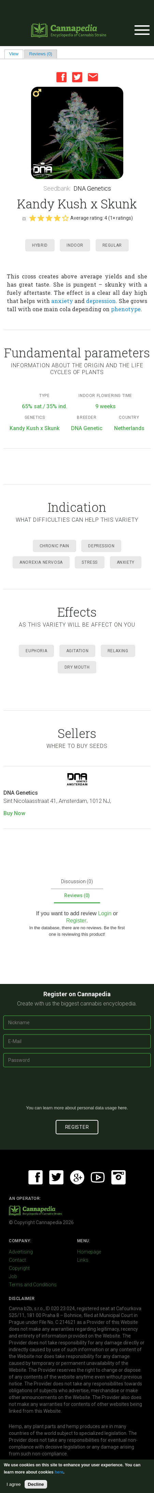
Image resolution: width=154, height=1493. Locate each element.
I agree (13, 1484)
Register (76, 920)
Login (104, 913)
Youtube (97, 1177)
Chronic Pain (54, 546)
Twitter (77, 77)
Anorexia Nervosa (41, 562)
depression (101, 300)
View (16, 53)
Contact (17, 1260)
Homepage (89, 1252)
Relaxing (118, 650)
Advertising (21, 1252)
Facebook (61, 77)
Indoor (75, 245)
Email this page (93, 77)
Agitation (77, 650)
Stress (90, 562)
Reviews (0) (40, 53)
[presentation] (77, 1089)
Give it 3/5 (48, 218)
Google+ (77, 1177)
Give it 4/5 (57, 218)
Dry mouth (77, 667)
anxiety (62, 300)
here (122, 1107)
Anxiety (126, 562)
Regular (112, 245)
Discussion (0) (77, 881)
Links (82, 1260)
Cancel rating (24, 218)
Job (13, 1276)
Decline (36, 1484)
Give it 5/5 (65, 218)
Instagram (118, 1177)
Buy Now (14, 813)
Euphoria (36, 650)
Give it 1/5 (32, 218)
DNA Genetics (92, 188)
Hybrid (40, 245)
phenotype (126, 309)
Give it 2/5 (40, 218)
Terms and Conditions (33, 1284)
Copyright (19, 1268)
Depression (101, 546)
